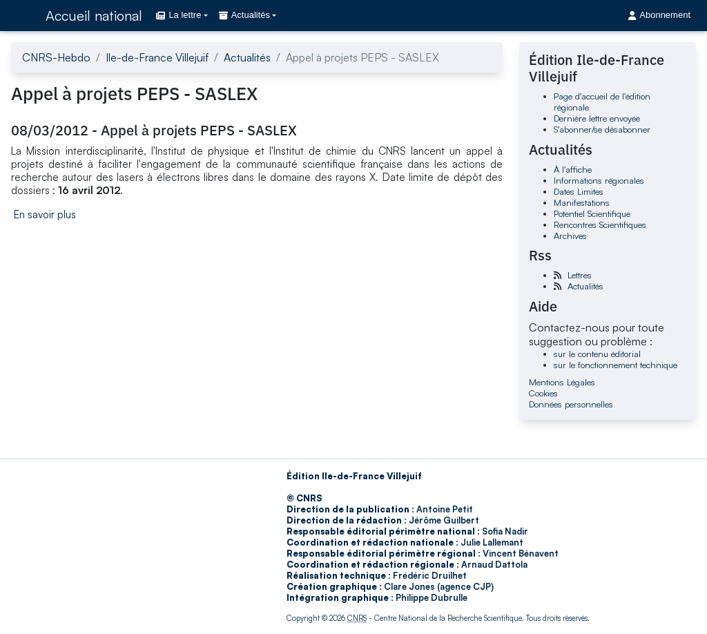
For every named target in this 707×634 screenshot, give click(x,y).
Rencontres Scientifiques (600, 224)
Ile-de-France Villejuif (157, 57)
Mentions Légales (562, 381)
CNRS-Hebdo (56, 57)
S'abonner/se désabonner (602, 129)
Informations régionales (599, 180)
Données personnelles (571, 404)
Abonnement (659, 15)
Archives (570, 235)
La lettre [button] (178, 15)
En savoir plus (45, 214)
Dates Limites (578, 191)
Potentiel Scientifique (592, 213)
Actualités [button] (244, 15)
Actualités (247, 57)
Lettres (580, 274)
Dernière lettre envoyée (597, 118)
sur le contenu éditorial (597, 353)
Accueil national (94, 15)
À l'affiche (573, 169)
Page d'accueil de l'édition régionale (602, 101)
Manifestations (582, 202)
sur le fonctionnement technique (615, 364)
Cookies (543, 392)
